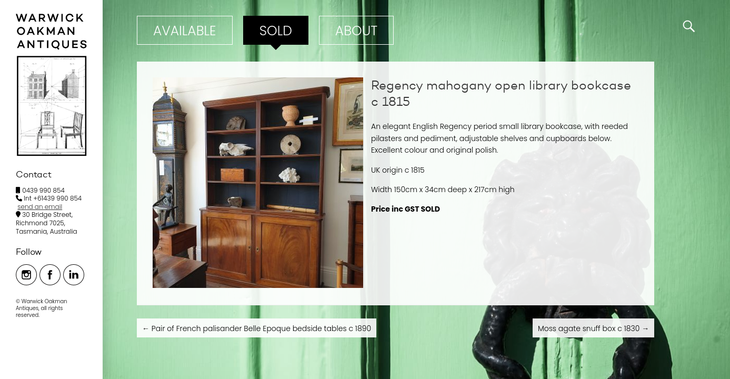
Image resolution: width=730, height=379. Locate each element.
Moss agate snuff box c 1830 (593, 328)
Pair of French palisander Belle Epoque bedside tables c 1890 (256, 328)
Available (184, 31)
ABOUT (356, 31)
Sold (275, 31)
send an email (39, 206)
